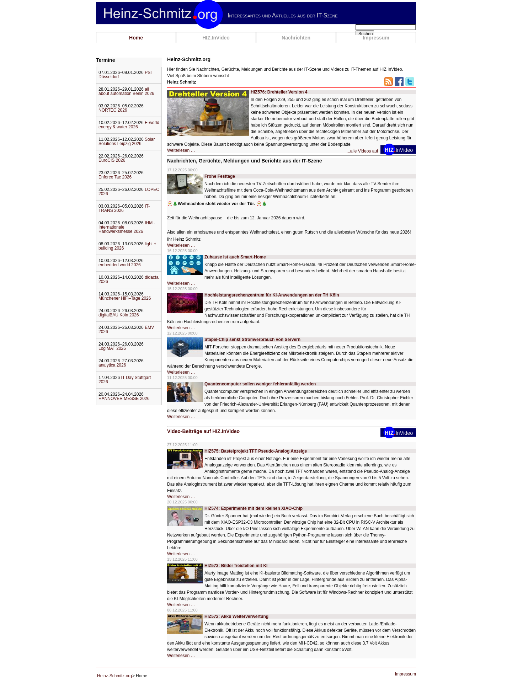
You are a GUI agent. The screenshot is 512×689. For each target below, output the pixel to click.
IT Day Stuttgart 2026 (124, 379)
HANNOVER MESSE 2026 (123, 398)
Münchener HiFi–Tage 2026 (124, 298)
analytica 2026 (112, 365)
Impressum (376, 38)
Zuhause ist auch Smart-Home (235, 257)
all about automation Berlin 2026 (126, 91)
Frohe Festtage (219, 176)
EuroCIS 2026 (111, 160)
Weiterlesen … (181, 150)
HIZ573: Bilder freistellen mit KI (235, 565)
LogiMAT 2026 (112, 348)
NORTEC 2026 (112, 110)
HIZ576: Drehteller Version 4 (279, 92)
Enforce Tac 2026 (115, 177)
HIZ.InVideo (216, 38)
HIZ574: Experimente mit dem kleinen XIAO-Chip (253, 508)
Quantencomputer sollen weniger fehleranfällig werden (260, 383)
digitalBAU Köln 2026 (118, 315)
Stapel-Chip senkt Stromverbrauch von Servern (252, 339)
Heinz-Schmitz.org (114, 675)
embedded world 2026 (119, 264)
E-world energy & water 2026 (128, 124)
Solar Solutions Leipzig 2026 (126, 141)
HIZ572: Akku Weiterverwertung (236, 616)
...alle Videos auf (363, 151)
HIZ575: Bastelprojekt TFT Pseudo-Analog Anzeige (255, 451)
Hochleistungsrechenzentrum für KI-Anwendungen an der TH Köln (271, 295)
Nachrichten (296, 38)
